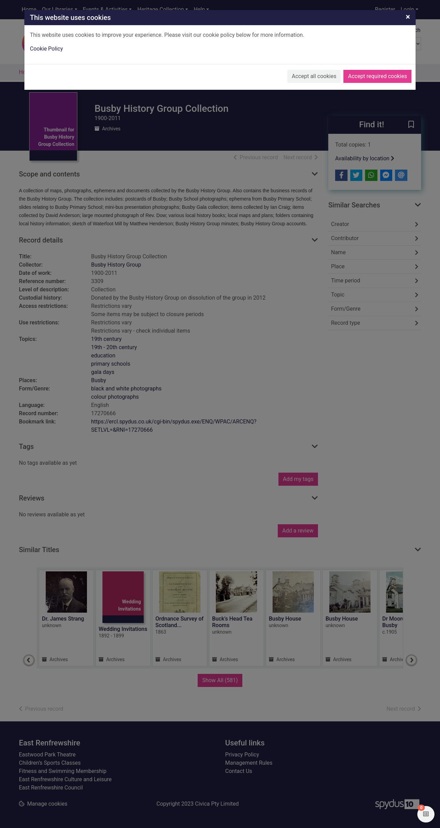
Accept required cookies (377, 76)
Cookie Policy (46, 48)
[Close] (408, 16)
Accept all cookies (314, 76)
